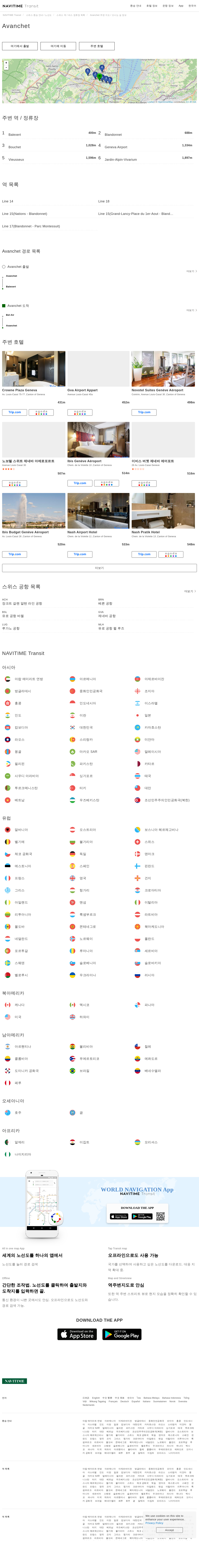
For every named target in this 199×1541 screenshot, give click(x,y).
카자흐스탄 (150, 1424)
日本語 (86, 1398)
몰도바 (109, 1442)
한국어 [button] (192, 5)
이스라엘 (92, 1424)
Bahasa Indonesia (171, 1398)
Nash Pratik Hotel (146, 532)
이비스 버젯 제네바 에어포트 (153, 461)
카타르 (141, 1428)
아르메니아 (110, 1421)
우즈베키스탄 (123, 1431)
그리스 (117, 1438)
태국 (180, 1428)
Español (136, 1401)
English (96, 1398)
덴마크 (162, 1435)
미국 (99, 1449)
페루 (121, 1453)
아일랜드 (151, 1438)
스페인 (185, 1435)
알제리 (141, 1453)
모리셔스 (161, 1453)
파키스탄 (130, 1428)
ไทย (139, 1398)
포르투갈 (183, 1442)
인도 (102, 1424)
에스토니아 (173, 1435)
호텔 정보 (151, 5)
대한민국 (137, 1424)
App (181, 5)
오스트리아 (183, 1431)
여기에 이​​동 (58, 46)
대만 (102, 1431)
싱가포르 (170, 1428)
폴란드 (172, 1442)
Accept (169, 1530)
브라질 (98, 1453)
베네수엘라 (110, 1453)
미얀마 (183, 1424)
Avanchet (16, 25)
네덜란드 (150, 1442)
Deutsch (124, 1401)
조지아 (170, 1421)
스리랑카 (172, 1424)
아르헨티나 (119, 1449)
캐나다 (179, 1446)
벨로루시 (145, 1446)
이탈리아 (170, 1438)
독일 (153, 1435)
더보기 (192, 271)
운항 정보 (168, 5)
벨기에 (109, 1435)
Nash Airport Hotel (82, 532)
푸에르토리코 (165, 1449)
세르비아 (96, 1446)
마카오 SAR (94, 1428)
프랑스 (93, 1438)
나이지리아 (174, 1453)
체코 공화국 (143, 1435)
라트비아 (98, 1442)
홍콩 (178, 1421)
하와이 (107, 1449)
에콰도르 (179, 1449)
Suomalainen (160, 1401)
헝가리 (126, 1438)
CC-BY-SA (191, 102)
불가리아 (120, 1435)
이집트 (150, 1453)
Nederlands (88, 1405)
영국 (102, 1438)
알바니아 (170, 1431)
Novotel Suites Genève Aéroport (157, 390)
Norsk (173, 1401)
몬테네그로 (121, 1442)
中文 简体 (120, 1398)
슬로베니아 (119, 1446)
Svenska (182, 1401)
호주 (128, 1453)
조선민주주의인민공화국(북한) (147, 1431)
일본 (116, 1424)
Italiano (146, 1401)
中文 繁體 (107, 1398)
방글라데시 (140, 1421)
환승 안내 (135, 5)
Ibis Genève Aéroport (84, 461)
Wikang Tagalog (98, 1401)
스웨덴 (107, 1446)
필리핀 (119, 1428)
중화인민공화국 (156, 1421)
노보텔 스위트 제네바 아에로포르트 (28, 461)
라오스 (161, 1424)
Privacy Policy (154, 1522)
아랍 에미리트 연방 (92, 1421)
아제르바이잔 (125, 1421)
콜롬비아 (151, 1449)
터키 (94, 1431)
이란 (109, 1424)
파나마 (91, 1449)
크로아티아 (138, 1438)
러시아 (170, 1446)
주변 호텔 (96, 46)
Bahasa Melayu (152, 1398)
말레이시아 (108, 1428)
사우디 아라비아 (155, 1428)
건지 (109, 1438)
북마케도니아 (136, 1442)
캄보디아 (125, 1424)
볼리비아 (132, 1449)
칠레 (141, 1449)
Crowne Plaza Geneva (19, 390)
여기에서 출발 (20, 46)
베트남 (110, 1431)
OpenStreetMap (165, 102)
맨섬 (160, 1438)
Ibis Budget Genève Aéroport (25, 532)
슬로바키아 (132, 1446)
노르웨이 (161, 1442)
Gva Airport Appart (83, 390)
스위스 (130, 1435)
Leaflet (150, 102)
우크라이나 (158, 1446)
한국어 (130, 1398)
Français (113, 1401)
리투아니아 (183, 1438)
